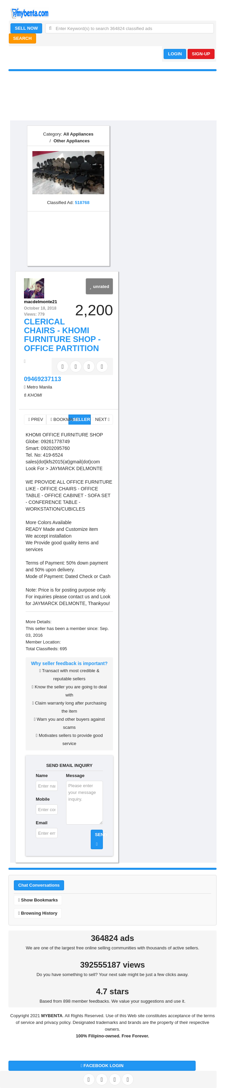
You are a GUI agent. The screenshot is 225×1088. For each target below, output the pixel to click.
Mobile (43, 799)
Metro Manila (39, 387)
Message (75, 775)
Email (42, 822)
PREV (35, 419)
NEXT (102, 419)
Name (42, 775)
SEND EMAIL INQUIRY (69, 765)
